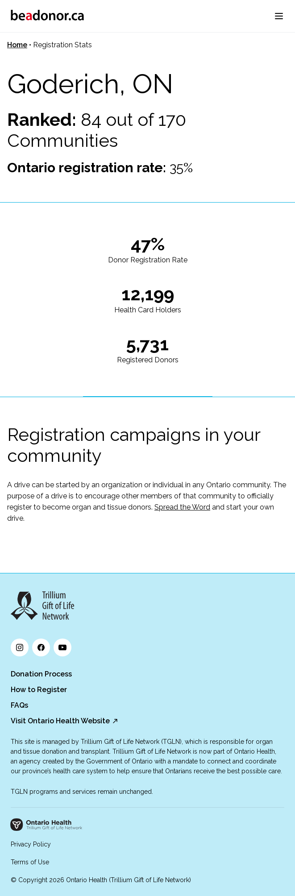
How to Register (39, 689)
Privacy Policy (31, 844)
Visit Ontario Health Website (60, 721)
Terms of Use (30, 862)
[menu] (279, 16)
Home (17, 45)
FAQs (19, 705)
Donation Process (41, 674)
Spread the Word (182, 507)
